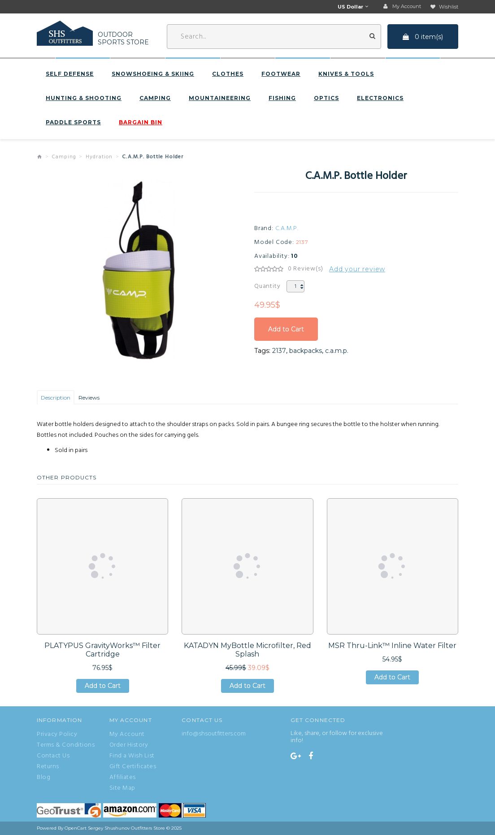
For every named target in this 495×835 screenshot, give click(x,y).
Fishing (282, 98)
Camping (155, 98)
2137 (279, 351)
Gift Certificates (132, 767)
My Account (127, 734)
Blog (43, 777)
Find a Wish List (132, 756)
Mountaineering (220, 98)
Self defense (70, 74)
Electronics (380, 98)
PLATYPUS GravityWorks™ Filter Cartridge (102, 649)
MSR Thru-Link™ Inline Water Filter (392, 645)
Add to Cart (286, 329)
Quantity (267, 286)
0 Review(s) (305, 269)
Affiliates (122, 777)
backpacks (305, 351)
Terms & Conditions (66, 745)
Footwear (280, 74)
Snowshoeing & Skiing (153, 74)
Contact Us (53, 756)
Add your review (357, 269)
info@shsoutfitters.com (214, 734)
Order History (128, 745)
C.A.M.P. (287, 228)
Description (55, 397)
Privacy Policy (57, 734)
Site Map (122, 788)
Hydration (99, 157)
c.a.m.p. (336, 351)
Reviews (89, 397)
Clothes (227, 74)
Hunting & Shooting (84, 98)
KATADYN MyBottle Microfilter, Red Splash (247, 649)
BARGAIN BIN (140, 122)
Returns (48, 767)
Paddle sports (73, 122)
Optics (326, 98)
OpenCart (76, 828)
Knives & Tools (346, 74)
